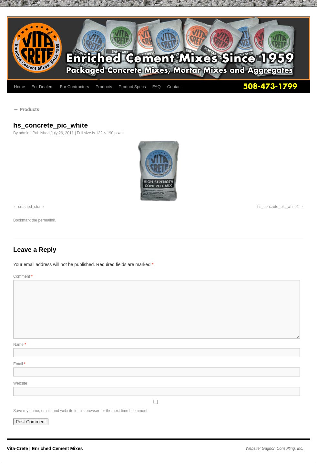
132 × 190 (104, 133)
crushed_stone (31, 206)
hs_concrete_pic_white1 (278, 206)
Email (19, 364)
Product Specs (132, 86)
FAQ (156, 86)
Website (20, 383)
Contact (174, 86)
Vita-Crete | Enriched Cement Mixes (45, 448)
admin (24, 133)
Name (19, 344)
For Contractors (74, 86)
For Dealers (43, 86)
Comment (23, 276)
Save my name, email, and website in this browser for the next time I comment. (80, 410)
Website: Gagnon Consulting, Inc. (274, 448)
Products (104, 86)
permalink (46, 220)
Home (19, 86)
